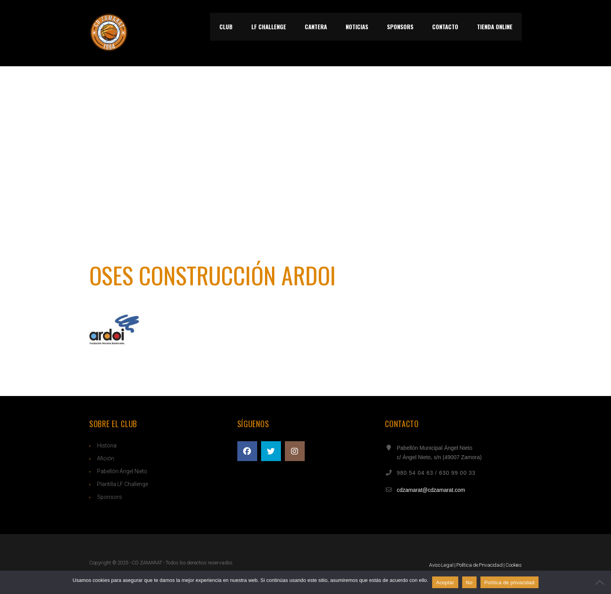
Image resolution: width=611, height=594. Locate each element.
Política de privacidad (509, 582)
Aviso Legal (441, 565)
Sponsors (109, 497)
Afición (105, 458)
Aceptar (445, 582)
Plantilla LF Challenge (122, 484)
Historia (107, 445)
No (469, 582)
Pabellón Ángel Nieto (122, 471)
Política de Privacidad (479, 565)
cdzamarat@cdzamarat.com (431, 490)
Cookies (513, 565)
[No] (601, 582)
